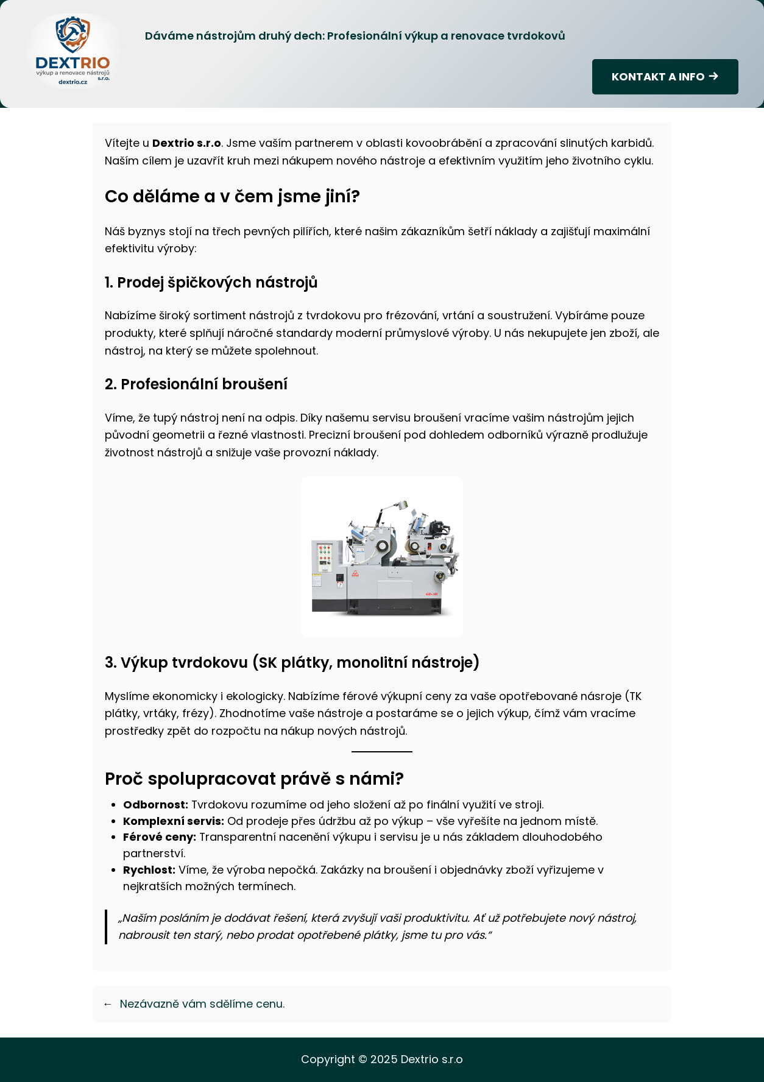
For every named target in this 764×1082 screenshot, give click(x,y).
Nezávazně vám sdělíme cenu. (202, 1003)
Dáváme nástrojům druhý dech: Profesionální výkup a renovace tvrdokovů (355, 35)
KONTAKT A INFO (658, 76)
